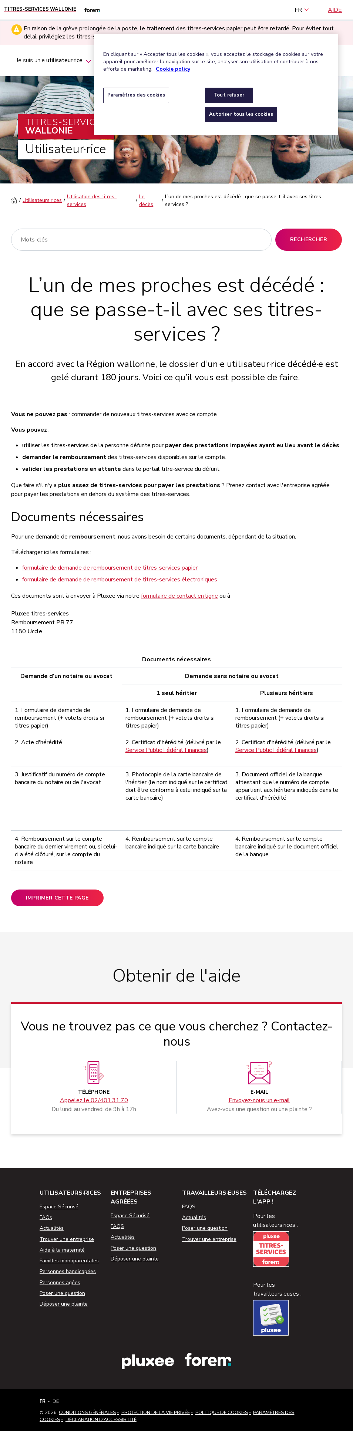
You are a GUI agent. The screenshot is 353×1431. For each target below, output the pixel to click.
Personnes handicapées (68, 1271)
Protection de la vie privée (155, 1412)
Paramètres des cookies (136, 95)
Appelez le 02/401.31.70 (94, 1100)
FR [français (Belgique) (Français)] (302, 10)
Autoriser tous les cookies (241, 114)
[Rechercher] (141, 240)
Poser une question (62, 1293)
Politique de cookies (221, 1412)
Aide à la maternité (62, 1249)
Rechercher (308, 239)
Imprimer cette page (57, 897)
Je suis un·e (54, 61)
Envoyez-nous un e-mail (259, 1100)
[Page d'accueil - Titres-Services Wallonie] (40, 10)
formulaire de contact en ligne (179, 596)
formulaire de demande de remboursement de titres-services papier (110, 568)
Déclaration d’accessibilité (101, 1419)
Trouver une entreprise (67, 1239)
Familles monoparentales (69, 1260)
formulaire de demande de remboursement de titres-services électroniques (119, 580)
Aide (335, 10)
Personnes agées (60, 1282)
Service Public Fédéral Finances (166, 750)
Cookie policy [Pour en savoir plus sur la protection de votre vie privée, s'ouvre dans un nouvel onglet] (173, 68)
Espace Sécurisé (59, 1206)
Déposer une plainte (64, 1303)
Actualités (52, 1228)
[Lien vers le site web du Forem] (90, 10)
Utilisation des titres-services (92, 200)
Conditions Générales (87, 1412)
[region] (216, 84)
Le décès (146, 200)
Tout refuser (229, 95)
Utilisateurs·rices (42, 200)
